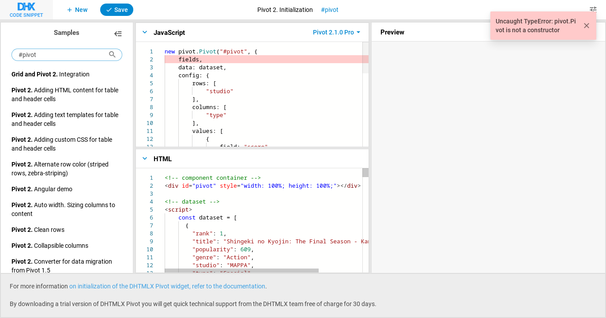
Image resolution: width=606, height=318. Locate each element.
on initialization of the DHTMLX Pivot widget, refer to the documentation (167, 286)
